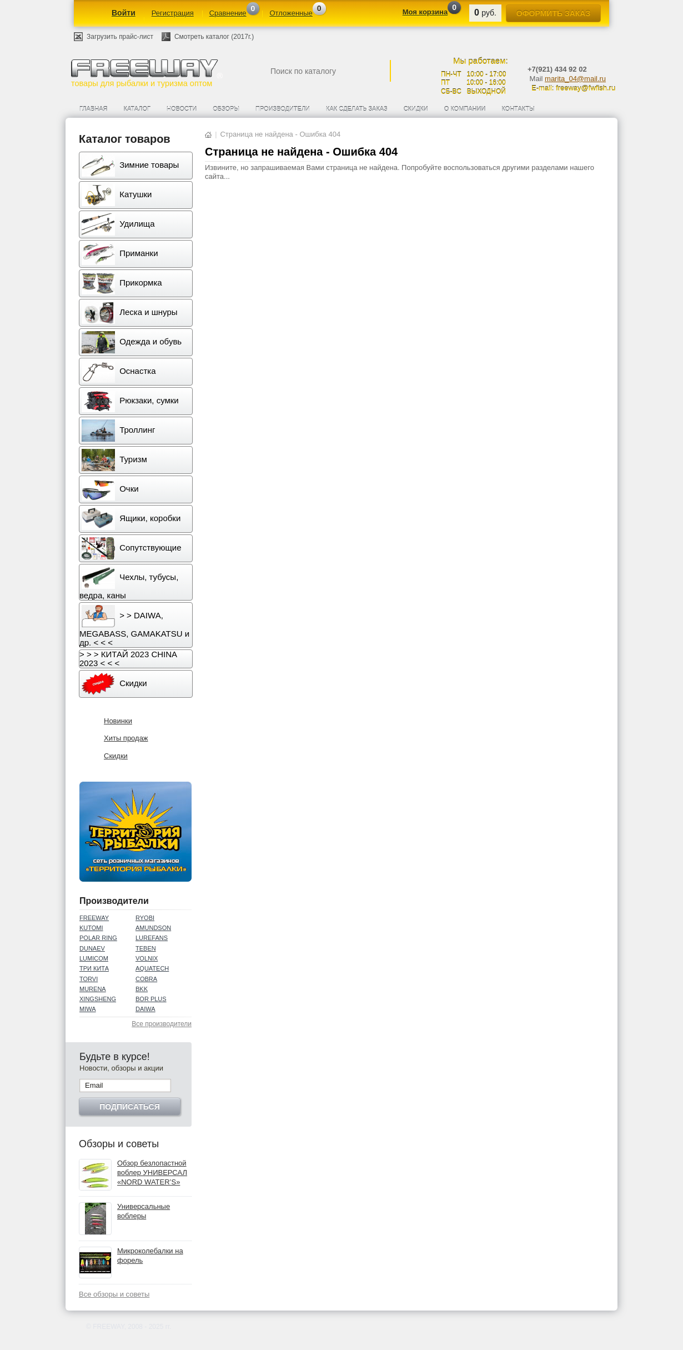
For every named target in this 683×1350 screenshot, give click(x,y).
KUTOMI (91, 927)
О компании (465, 109)
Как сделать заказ (357, 109)
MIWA (87, 1009)
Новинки (118, 721)
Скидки (416, 109)
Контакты (517, 109)
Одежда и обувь (132, 342)
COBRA (146, 979)
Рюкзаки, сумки (130, 401)
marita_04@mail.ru (575, 78)
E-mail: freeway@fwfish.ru (573, 88)
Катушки (117, 195)
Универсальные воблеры (143, 1211)
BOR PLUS (151, 999)
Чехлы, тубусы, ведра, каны (128, 583)
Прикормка (122, 283)
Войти (123, 12)
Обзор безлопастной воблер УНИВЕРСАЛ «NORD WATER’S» (152, 1172)
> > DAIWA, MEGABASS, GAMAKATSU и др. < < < (134, 626)
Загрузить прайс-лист (120, 37)
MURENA (92, 989)
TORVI (88, 979)
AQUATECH (152, 968)
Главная (93, 109)
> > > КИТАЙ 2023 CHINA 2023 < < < (128, 658)
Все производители (162, 1024)
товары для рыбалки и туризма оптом (146, 73)
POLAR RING (98, 937)
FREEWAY (94, 917)
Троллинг (118, 430)
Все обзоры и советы (114, 1294)
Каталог (136, 109)
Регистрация (173, 13)
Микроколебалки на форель (150, 1255)
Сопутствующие (132, 548)
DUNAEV (92, 948)
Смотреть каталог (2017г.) (214, 37)
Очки (110, 489)
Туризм (114, 460)
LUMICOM (93, 958)
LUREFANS (151, 937)
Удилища (118, 224)
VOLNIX (146, 958)
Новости (182, 109)
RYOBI (144, 917)
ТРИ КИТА (94, 968)
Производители (282, 109)
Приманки (120, 254)
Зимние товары (130, 165)
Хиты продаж (126, 738)
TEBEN (145, 948)
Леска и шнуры (130, 313)
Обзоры (226, 109)
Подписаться (129, 1106)
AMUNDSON (153, 927)
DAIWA (145, 1009)
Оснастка (119, 372)
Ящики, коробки (131, 519)
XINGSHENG (97, 999)
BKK (141, 989)
